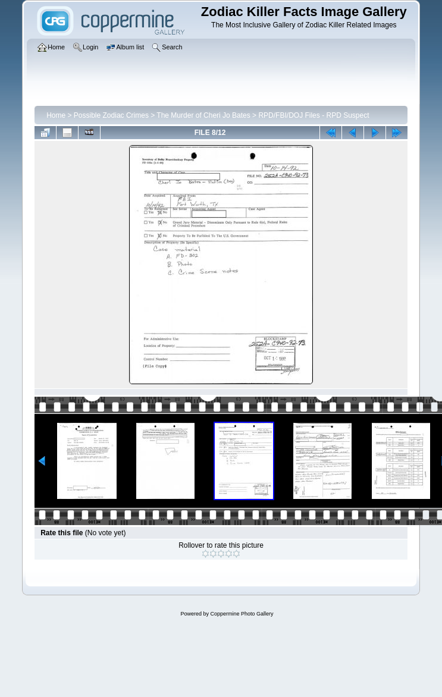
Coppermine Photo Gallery (241, 614)
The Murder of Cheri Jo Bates (203, 115)
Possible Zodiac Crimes (111, 115)
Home (55, 115)
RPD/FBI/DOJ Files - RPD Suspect (313, 115)
